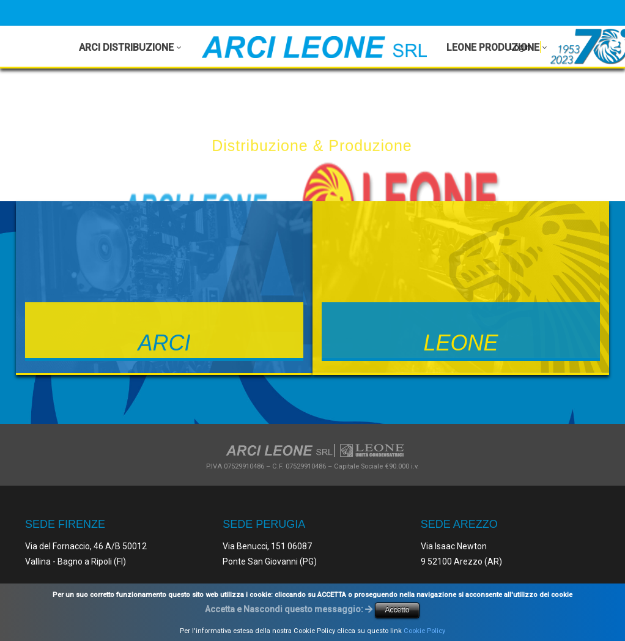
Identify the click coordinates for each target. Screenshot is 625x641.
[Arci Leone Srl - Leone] (314, 47)
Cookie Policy (424, 631)
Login (520, 47)
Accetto (397, 610)
